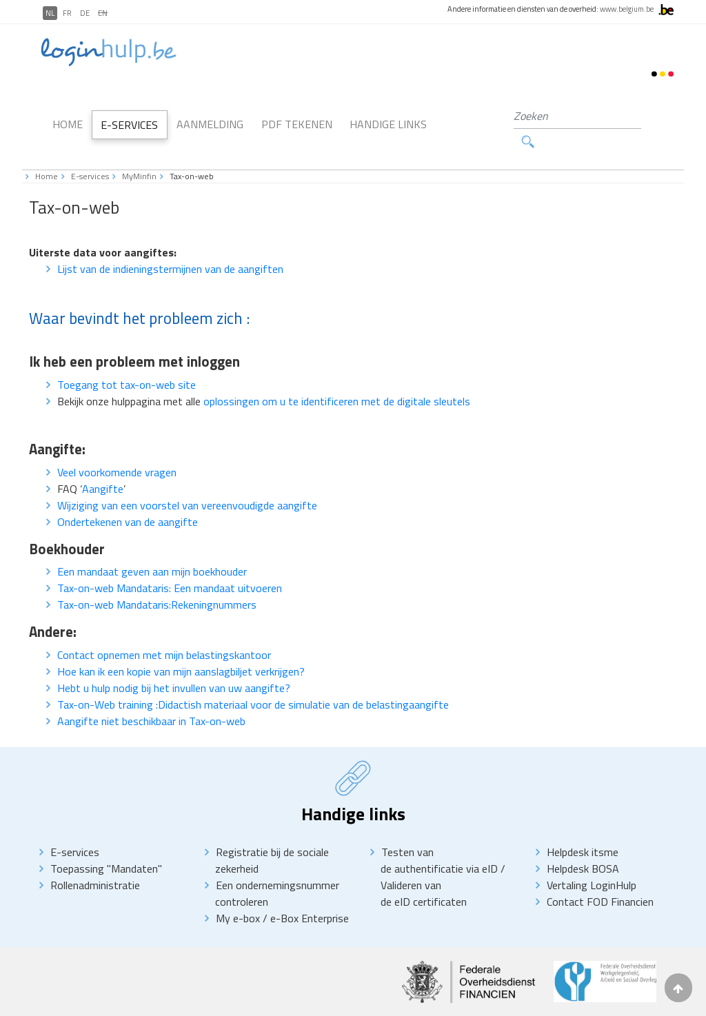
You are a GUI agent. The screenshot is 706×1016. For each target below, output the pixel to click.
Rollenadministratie (95, 860)
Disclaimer (114, 1002)
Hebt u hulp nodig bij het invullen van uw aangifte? (173, 663)
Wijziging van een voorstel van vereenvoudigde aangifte (187, 480)
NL (50, 13)
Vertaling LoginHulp (591, 860)
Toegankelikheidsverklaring (250, 1002)
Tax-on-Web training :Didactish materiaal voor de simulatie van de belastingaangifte (253, 679)
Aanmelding (209, 111)
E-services (90, 151)
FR (67, 13)
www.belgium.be (627, 8)
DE (85, 13)
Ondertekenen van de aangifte (127, 497)
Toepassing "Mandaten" (106, 843)
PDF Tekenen (296, 111)
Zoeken (648, 116)
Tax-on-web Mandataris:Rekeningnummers (156, 580)
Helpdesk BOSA (583, 843)
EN (103, 13)
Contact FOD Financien (600, 876)
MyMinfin (139, 151)
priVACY (166, 1002)
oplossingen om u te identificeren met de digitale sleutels (336, 376)
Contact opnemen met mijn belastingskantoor (164, 630)
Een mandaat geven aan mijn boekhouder (152, 547)
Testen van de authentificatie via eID (441, 835)
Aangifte (102, 464)
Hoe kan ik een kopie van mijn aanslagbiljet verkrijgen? (181, 646)
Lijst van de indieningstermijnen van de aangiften (170, 244)
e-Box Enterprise (309, 893)
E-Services (129, 112)
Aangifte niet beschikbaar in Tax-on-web (151, 696)
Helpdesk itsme (582, 827)
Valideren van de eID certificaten (424, 868)
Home (67, 111)
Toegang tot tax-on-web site (126, 360)
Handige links (388, 111)
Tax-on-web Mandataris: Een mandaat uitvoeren (169, 564)
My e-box (238, 893)
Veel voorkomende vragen (116, 447)
